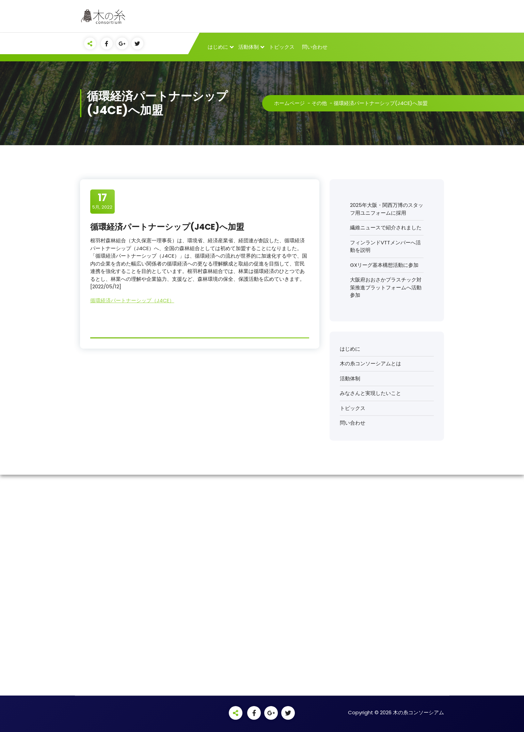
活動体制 (248, 46)
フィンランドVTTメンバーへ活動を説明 (385, 246)
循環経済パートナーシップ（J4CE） (132, 300)
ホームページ (289, 103)
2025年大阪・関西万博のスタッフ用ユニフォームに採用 (386, 208)
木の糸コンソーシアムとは (370, 363)
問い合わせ (315, 46)
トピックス (282, 46)
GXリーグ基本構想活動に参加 (384, 265)
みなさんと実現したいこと (370, 393)
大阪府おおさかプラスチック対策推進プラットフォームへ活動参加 (386, 287)
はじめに (218, 46)
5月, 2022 (102, 201)
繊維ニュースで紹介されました (386, 227)
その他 (319, 103)
